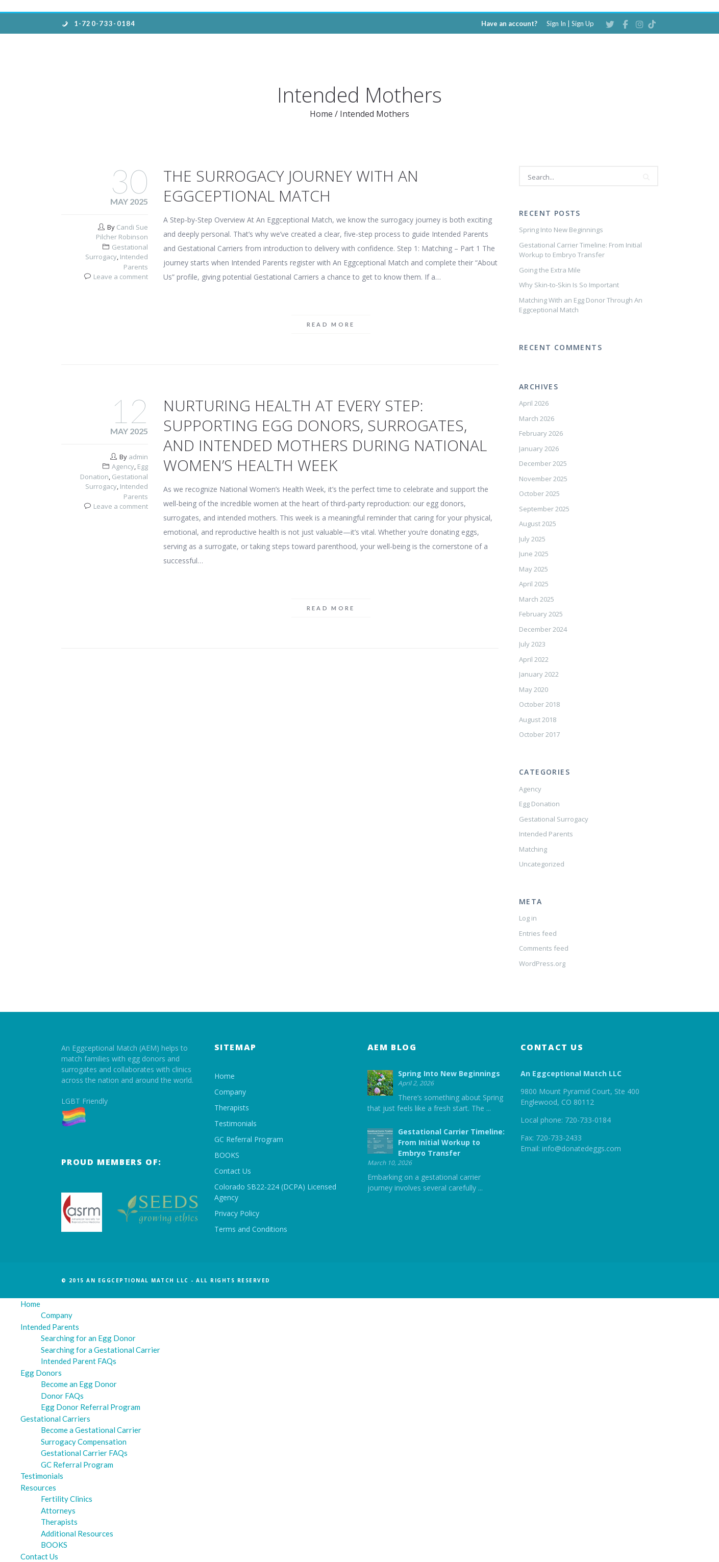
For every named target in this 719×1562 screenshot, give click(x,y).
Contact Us (232, 1171)
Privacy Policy (236, 1213)
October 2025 (539, 493)
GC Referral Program (248, 1139)
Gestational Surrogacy (116, 252)
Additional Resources (77, 1533)
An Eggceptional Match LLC (571, 1073)
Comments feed (543, 948)
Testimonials (235, 1123)
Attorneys (58, 1510)
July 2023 (532, 644)
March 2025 (536, 599)
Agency (123, 466)
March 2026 (536, 418)
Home (321, 113)
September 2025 (544, 508)
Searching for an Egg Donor (88, 1338)
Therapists (231, 1107)
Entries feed (538, 933)
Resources (38, 1487)
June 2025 (534, 553)
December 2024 (543, 629)
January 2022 (539, 674)
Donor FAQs (62, 1395)
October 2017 (539, 734)
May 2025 (533, 569)
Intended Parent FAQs (78, 1361)
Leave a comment (120, 276)
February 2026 (541, 433)
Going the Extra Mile (550, 270)
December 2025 (543, 463)
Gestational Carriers (55, 1418)
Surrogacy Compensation (84, 1441)
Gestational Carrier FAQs (84, 1452)
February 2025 (541, 613)
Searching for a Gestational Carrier (100, 1349)
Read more (331, 324)
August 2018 (537, 719)
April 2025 (534, 583)
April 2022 (534, 659)
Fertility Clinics (66, 1498)
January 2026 (539, 448)
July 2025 (532, 538)
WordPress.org (542, 963)
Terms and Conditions (250, 1229)
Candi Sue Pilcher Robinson (122, 232)
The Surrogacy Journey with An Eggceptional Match (290, 185)
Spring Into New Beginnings (561, 229)
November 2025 (543, 478)
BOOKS (226, 1155)
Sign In (556, 23)
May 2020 (533, 689)
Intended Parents (134, 261)
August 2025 (537, 523)
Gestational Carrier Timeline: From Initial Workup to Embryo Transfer (580, 250)
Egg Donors (41, 1372)
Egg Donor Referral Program (90, 1406)
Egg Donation (539, 803)
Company (230, 1092)
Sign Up (583, 23)
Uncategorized (541, 864)
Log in (528, 918)
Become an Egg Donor (79, 1384)
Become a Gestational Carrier (91, 1429)
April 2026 (534, 403)
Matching (533, 849)
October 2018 (539, 704)
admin (138, 456)
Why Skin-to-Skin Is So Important (569, 284)
